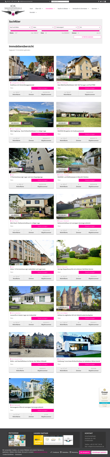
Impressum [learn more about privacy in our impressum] (18, 454)
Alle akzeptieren (85, 452)
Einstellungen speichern (99, 452)
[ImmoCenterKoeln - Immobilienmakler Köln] (13, 10)
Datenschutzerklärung (40, 452)
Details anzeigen (42, 88)
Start (31, 9)
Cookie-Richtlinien (8, 454)
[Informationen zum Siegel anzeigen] (104, 401)
